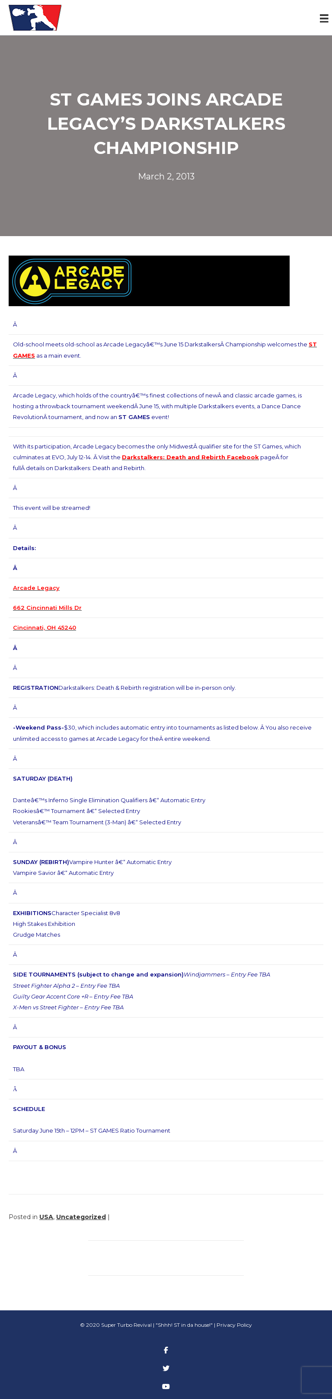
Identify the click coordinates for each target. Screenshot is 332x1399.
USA (46, 1217)
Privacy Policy (234, 1325)
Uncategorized (81, 1217)
